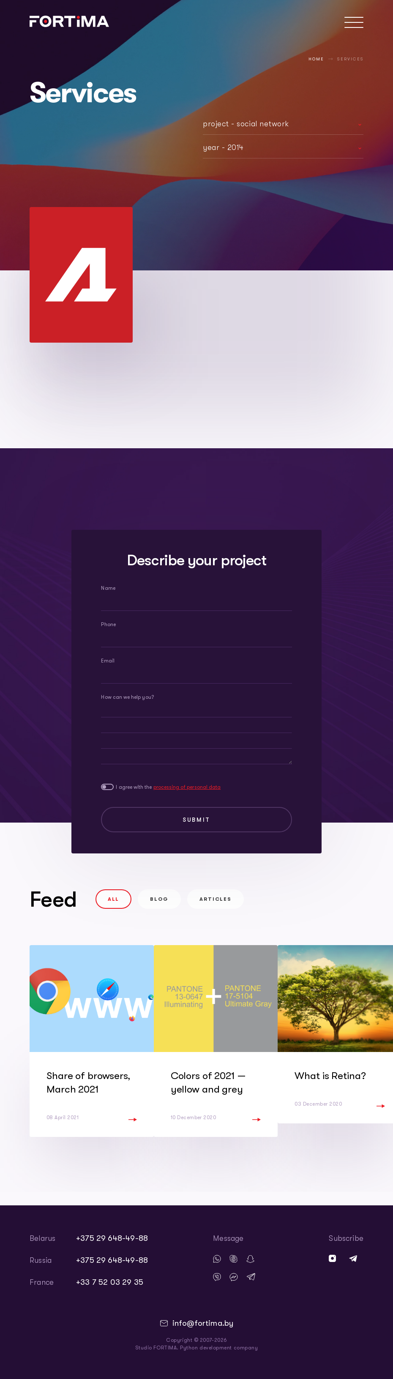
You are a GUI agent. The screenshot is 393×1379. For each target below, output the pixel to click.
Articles (215, 899)
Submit (196, 819)
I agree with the (177, 787)
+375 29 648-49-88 (112, 1238)
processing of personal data (196, 787)
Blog (159, 899)
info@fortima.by (203, 1323)
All (114, 899)
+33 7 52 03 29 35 (109, 1282)
